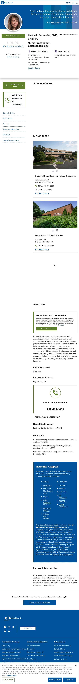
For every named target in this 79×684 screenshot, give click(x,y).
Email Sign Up (31, 659)
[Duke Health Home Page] (13, 618)
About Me (6, 124)
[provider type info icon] (76, 35)
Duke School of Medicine (62, 652)
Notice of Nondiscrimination (11, 652)
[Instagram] (9, 627)
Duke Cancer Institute (61, 646)
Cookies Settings (8, 680)
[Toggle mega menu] (73, 2)
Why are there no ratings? (13, 46)
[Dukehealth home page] (10, 3)
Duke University (59, 659)
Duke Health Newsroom (35, 655)
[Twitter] (5, 631)
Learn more (61, 324)
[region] (39, 673)
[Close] (75, 665)
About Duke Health (33, 646)
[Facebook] (5, 627)
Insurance (6, 135)
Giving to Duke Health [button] (38, 602)
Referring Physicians (34, 662)
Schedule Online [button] (13, 36)
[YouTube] (9, 631)
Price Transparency (8, 662)
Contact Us (28, 628)
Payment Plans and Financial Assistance (15, 659)
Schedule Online (9, 113)
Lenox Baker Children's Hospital (49, 235)
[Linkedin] (13, 627)
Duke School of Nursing (62, 656)
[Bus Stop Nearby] (57, 171)
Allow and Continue (46, 329)
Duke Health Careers (34, 652)
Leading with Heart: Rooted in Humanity (15, 649)
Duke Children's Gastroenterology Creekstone (55, 176)
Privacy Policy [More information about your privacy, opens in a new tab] (11, 675)
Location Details (34, 68)
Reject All (70, 680)
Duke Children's (59, 649)
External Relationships (11, 140)
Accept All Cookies (55, 680)
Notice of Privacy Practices (11, 655)
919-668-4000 (55, 409)
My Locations (8, 118)
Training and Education (11, 129)
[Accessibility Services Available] (53, 171)
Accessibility (6, 646)
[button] (76, 3)
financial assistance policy (63, 554)
